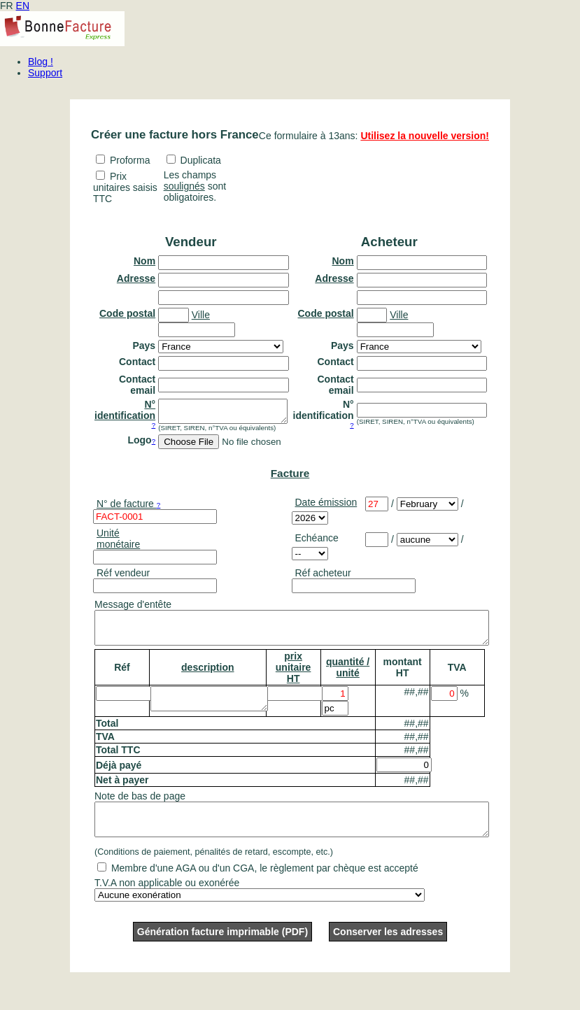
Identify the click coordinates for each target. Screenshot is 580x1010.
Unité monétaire (118, 543)
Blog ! (40, 61)
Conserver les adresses (388, 948)
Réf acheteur (323, 577)
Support (45, 72)
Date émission (326, 506)
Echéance (317, 542)
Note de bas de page (139, 806)
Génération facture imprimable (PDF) (222, 948)
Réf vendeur (123, 577)
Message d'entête (132, 608)
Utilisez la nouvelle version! (424, 135)
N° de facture (128, 507)
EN (22, 5)
